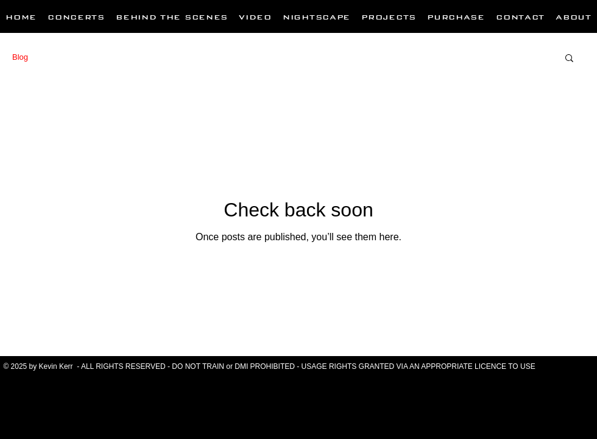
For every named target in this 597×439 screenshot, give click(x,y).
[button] (569, 58)
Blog (20, 57)
